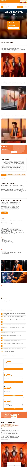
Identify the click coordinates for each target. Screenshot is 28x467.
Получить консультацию (23, 1)
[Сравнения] (22, 4)
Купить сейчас (14, 382)
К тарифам (4, 212)
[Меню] (2, 7)
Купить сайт (13, 27)
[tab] (4, 175)
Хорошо (14, 465)
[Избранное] (20, 4)
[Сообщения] (24, 4)
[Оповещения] (26, 4)
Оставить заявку (13, 416)
